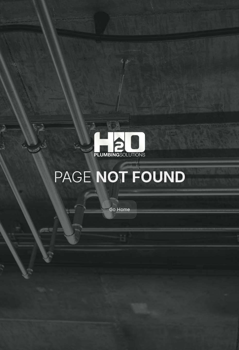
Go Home (119, 209)
